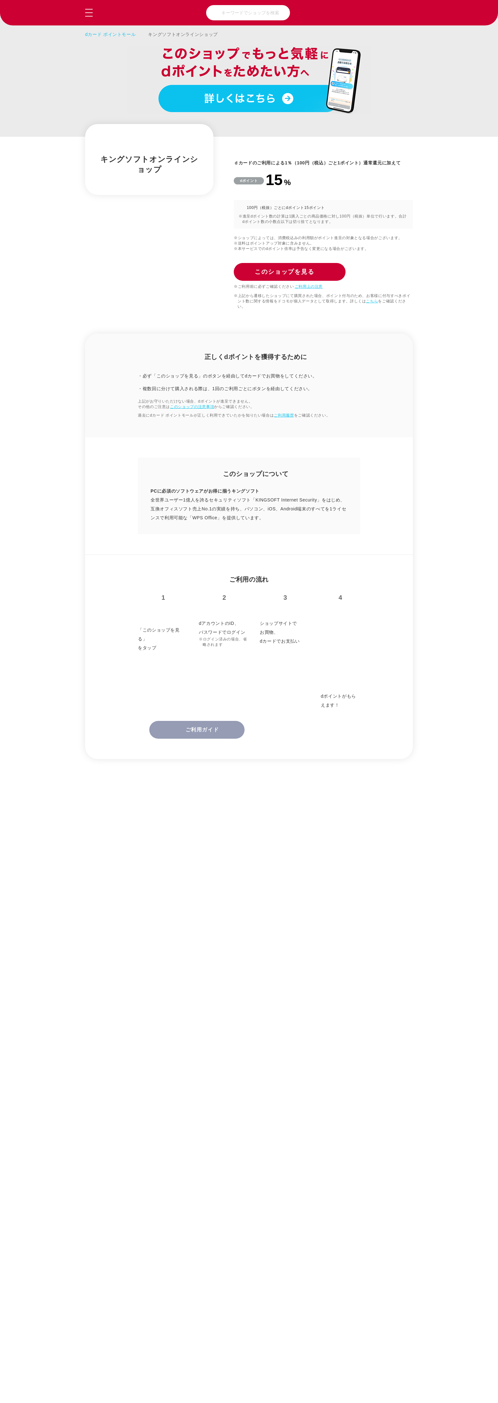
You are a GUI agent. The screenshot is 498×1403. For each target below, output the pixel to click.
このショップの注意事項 (192, 406)
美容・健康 (364, 1202)
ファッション (212, 1202)
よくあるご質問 (171, 1371)
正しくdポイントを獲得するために (176, 912)
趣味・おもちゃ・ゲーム (294, 1222)
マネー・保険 (367, 1242)
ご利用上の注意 (309, 286)
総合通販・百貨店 (139, 1202)
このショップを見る (381, 1390)
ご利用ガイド (112, 1371)
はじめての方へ (323, 1371)
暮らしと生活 (290, 1202)
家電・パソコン (137, 1222)
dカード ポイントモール (110, 34)
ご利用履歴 (284, 415)
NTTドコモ (399, 1371)
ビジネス (285, 1242)
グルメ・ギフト (214, 1222)
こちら (372, 301)
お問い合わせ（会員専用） (247, 1371)
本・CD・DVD (136, 1242)
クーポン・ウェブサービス (216, 1242)
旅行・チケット (369, 1222)
